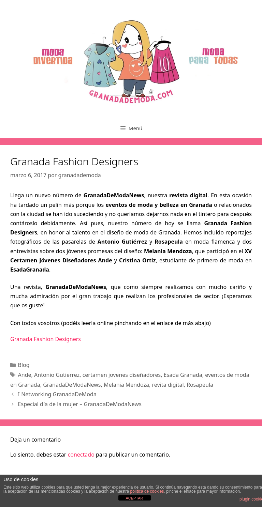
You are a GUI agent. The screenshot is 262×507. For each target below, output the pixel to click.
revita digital (168, 384)
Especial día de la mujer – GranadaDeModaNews (80, 404)
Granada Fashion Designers (45, 339)
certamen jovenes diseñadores (122, 375)
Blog (24, 365)
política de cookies (147, 491)
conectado (81, 454)
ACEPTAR (134, 498)
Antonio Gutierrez (56, 375)
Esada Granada (183, 375)
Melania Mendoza (126, 384)
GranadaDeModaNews (72, 384)
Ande (24, 375)
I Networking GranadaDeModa (57, 394)
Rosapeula (200, 384)
